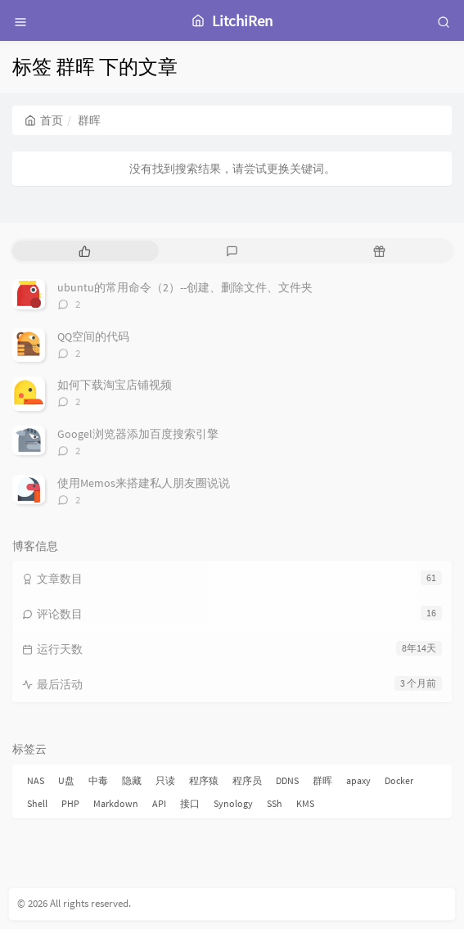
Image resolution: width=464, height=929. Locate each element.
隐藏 (132, 780)
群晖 (322, 780)
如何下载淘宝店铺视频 (114, 384)
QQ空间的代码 (93, 336)
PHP (70, 803)
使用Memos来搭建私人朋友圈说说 (143, 483)
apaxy (358, 780)
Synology (233, 803)
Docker (399, 780)
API (159, 803)
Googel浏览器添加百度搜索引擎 (137, 433)
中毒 (98, 780)
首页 (44, 120)
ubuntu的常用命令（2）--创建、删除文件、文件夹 (185, 287)
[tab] (84, 251)
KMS (305, 803)
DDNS (287, 780)
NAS (35, 780)
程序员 (247, 780)
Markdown (115, 803)
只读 (165, 780)
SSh (274, 803)
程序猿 (203, 780)
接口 (190, 803)
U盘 (66, 780)
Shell (37, 803)
